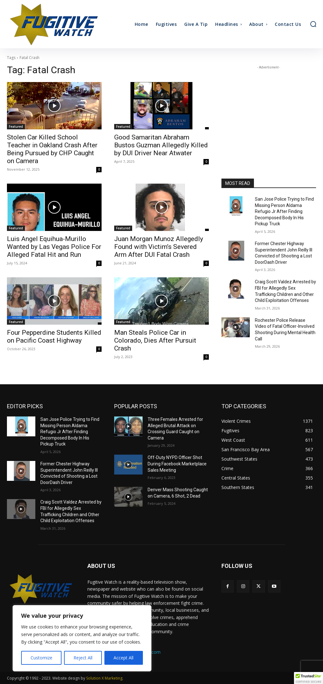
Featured (16, 126)
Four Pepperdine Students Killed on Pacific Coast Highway (54, 336)
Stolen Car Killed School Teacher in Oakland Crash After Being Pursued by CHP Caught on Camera (52, 149)
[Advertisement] (268, 110)
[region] (82, 638)
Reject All (82, 658)
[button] (313, 24)
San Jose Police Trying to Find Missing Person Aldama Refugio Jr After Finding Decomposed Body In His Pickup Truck (284, 211)
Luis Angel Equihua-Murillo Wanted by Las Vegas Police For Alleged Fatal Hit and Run (54, 246)
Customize (41, 658)
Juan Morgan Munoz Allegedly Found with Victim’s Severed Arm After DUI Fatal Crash (158, 246)
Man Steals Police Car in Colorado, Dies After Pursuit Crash (155, 340)
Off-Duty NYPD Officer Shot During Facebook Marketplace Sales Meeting (177, 463)
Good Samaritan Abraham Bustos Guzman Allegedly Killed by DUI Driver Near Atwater (161, 145)
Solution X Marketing (104, 678)
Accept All (123, 658)
